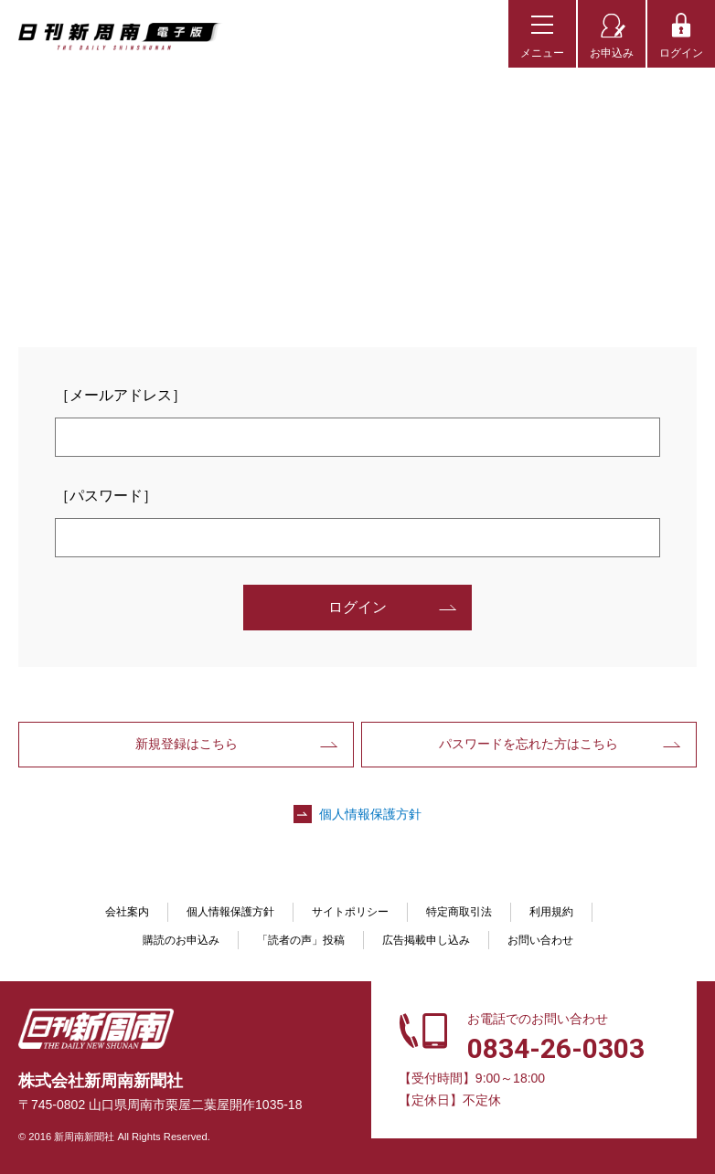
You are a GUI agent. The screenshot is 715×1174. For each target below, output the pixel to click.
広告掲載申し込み (426, 940)
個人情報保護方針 (370, 814)
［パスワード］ (106, 495)
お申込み (612, 53)
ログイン (681, 53)
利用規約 (551, 911)
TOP (38, 95)
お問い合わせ (540, 940)
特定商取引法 (459, 911)
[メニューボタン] (542, 34)
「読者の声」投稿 (301, 940)
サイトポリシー (350, 911)
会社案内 (127, 911)
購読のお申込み (181, 940)
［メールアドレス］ (121, 395)
